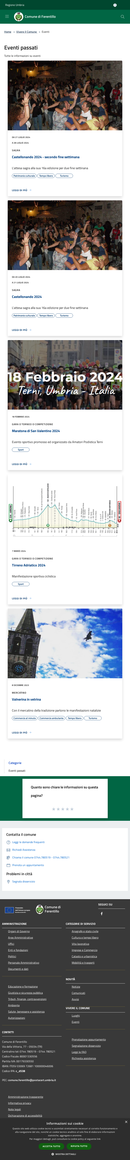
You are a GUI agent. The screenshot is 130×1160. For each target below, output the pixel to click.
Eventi (75, 1022)
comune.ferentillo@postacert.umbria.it (32, 1080)
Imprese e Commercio (84, 950)
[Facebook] (101, 914)
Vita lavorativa (80, 944)
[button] (65, 1154)
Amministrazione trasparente (25, 1097)
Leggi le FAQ (79, 1052)
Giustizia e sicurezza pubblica (25, 993)
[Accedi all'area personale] (115, 5)
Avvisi (75, 999)
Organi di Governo (19, 931)
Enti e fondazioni (18, 950)
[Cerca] (123, 17)
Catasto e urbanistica (84, 956)
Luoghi (76, 1015)
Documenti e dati (18, 969)
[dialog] (65, 1139)
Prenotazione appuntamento (89, 1039)
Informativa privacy (19, 1103)
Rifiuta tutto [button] (79, 1146)
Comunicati (78, 993)
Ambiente (14, 1005)
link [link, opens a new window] (99, 1139)
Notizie (76, 987)
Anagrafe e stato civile (85, 931)
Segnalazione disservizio (86, 1046)
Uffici (11, 944)
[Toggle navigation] (7, 16)
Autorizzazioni (16, 1018)
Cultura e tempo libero (85, 937)
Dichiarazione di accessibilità (25, 1115)
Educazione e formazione (23, 986)
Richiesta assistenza (84, 1058)
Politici (12, 956)
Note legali (14, 1109)
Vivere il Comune (26, 32)
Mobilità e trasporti (83, 963)
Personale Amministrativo (23, 963)
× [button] (126, 1122)
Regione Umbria (14, 5)
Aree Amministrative (20, 937)
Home (7, 32)
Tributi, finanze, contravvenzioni (27, 999)
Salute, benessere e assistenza (26, 1011)
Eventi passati (17, 771)
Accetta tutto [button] (51, 1146)
